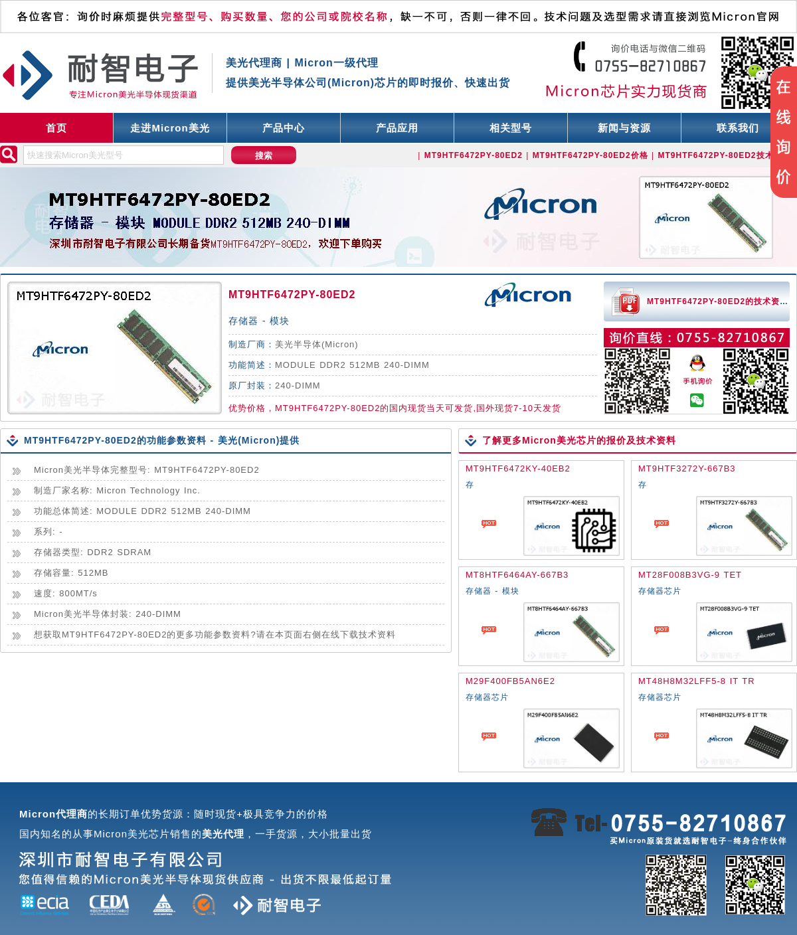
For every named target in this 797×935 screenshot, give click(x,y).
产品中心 (283, 127)
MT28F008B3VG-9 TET (690, 575)
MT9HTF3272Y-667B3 (687, 468)
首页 (56, 127)
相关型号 (510, 127)
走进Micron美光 (169, 127)
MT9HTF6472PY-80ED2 (291, 294)
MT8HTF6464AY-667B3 (517, 575)
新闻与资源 (624, 127)
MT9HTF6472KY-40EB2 (518, 468)
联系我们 (738, 127)
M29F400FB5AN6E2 (510, 681)
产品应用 (397, 127)
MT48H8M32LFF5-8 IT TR (696, 681)
